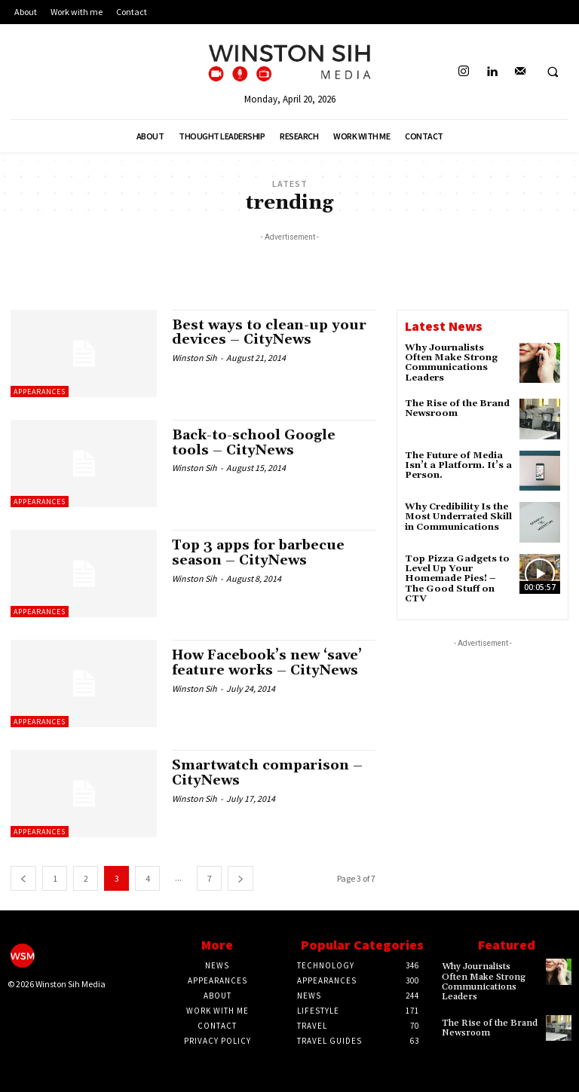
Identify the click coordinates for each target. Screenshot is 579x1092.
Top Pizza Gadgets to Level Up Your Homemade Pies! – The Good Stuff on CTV (457, 578)
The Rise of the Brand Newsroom (457, 407)
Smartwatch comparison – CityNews (268, 773)
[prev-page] (23, 878)
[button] (552, 72)
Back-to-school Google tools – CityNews (253, 443)
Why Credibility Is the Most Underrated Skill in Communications (457, 515)
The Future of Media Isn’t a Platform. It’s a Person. (458, 464)
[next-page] (240, 878)
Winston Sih (194, 357)
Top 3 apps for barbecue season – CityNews (260, 553)
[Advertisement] (289, 267)
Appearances (40, 391)
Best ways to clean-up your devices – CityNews (270, 333)
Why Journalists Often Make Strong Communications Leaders (451, 363)
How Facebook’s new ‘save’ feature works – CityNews (268, 663)
